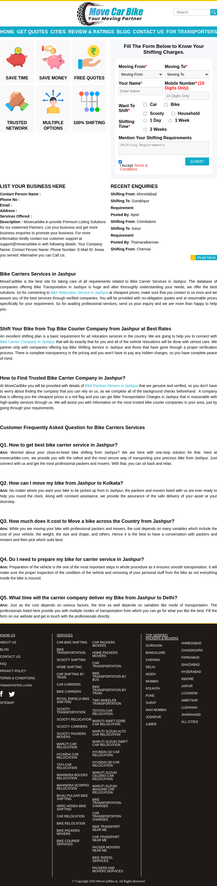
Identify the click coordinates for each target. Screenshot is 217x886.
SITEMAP (7, 703)
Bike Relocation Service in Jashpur (79, 292)
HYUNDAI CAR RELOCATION (68, 756)
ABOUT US (8, 642)
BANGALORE (155, 653)
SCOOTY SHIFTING (71, 660)
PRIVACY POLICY (13, 671)
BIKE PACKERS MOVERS (68, 832)
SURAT (151, 703)
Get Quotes (32, 31)
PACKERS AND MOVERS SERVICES (107, 869)
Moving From (133, 66)
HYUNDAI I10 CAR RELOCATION (106, 753)
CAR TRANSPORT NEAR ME (105, 838)
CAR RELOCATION (71, 816)
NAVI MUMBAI (156, 710)
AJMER (151, 724)
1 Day (155, 120)
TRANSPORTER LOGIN (16, 685)
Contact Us (148, 31)
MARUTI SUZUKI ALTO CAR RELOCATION (109, 733)
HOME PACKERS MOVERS (105, 654)
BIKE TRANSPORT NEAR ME (106, 828)
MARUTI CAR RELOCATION (67, 745)
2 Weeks (158, 129)
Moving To (176, 66)
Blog (123, 31)
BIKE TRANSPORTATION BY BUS (109, 677)
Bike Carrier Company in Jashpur (27, 342)
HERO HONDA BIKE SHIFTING (71, 807)
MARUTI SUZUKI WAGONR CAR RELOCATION (104, 789)
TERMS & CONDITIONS (17, 678)
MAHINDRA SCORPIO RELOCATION (73, 787)
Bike (175, 104)
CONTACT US (10, 657)
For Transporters (191, 31)
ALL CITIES (189, 722)
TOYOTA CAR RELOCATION (102, 712)
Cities (58, 31)
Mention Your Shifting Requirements (155, 138)
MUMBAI (152, 681)
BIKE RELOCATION (71, 823)
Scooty (157, 113)
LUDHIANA (189, 707)
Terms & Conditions (134, 167)
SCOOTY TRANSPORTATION (71, 710)
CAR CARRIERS (69, 684)
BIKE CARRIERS (69, 692)
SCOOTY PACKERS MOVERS (71, 735)
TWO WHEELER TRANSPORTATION (106, 702)
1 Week (182, 120)
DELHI (150, 667)
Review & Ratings (91, 31)
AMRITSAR (189, 700)
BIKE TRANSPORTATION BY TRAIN (109, 690)
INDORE (187, 679)
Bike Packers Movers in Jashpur (111, 386)
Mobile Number (184, 85)
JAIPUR (187, 686)
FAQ (3, 664)
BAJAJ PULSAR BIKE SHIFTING (72, 797)
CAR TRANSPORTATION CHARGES (106, 816)
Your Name (130, 83)
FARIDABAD (190, 657)
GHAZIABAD (190, 665)
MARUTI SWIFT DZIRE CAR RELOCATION (109, 722)
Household (189, 113)
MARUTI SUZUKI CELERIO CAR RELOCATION (104, 776)
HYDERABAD (191, 672)
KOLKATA (153, 688)
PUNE (150, 696)
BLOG (4, 649)
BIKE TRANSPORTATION (71, 651)
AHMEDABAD (191, 643)
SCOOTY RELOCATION (74, 719)
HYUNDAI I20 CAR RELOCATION (106, 764)
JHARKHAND (191, 715)
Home (7, 31)
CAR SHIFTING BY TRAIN (70, 675)
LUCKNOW (189, 693)
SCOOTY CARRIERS (72, 726)
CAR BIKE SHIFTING (72, 642)
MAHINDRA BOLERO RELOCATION (72, 776)
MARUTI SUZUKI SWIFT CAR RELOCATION (110, 743)
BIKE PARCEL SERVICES (102, 859)
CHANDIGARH (192, 650)
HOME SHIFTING (69, 667)
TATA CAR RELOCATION (67, 766)
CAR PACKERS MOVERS (103, 644)
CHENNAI (153, 660)
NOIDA (151, 674)
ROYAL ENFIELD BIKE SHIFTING (73, 700)
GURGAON (154, 645)
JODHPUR (153, 717)
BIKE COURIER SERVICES (68, 842)
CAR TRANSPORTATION (106, 664)
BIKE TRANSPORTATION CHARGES (106, 803)
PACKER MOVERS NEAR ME (106, 848)
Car (153, 104)
